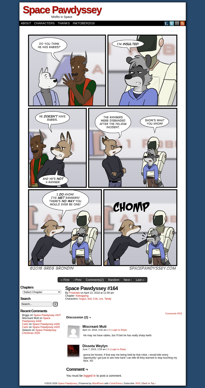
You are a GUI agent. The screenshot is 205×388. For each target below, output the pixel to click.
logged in (90, 375)
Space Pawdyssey (62, 9)
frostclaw (74, 292)
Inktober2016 (84, 23)
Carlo (25, 324)
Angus (82, 298)
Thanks (64, 23)
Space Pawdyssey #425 (46, 327)
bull (90, 298)
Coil (95, 298)
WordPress (98, 383)
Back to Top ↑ (149, 383)
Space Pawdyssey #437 (47, 315)
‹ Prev (77, 280)
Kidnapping (82, 295)
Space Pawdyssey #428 (36, 320)
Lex (101, 298)
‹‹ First (65, 280)
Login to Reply (119, 330)
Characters (44, 23)
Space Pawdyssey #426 (46, 324)
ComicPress (115, 383)
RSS (182, 23)
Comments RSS (173, 313)
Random (113, 280)
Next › (128, 280)
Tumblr (166, 23)
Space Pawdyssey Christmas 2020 (39, 332)
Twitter (171, 23)
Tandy (107, 298)
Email (177, 23)
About (26, 23)
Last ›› (140, 280)
